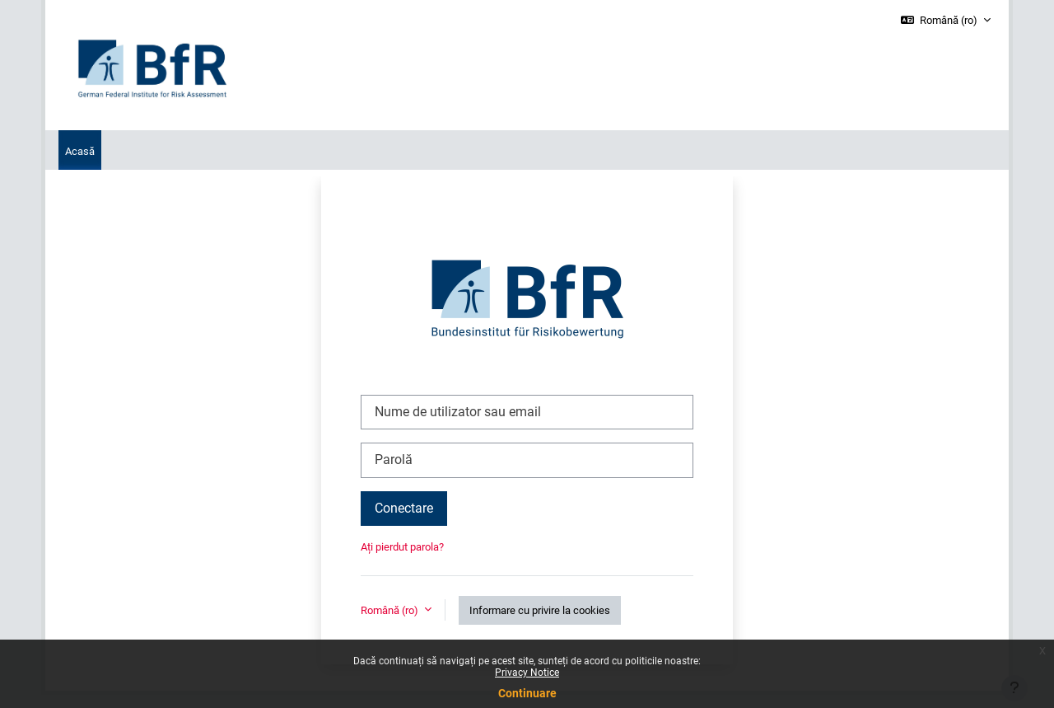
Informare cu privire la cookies (539, 610)
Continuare (527, 693)
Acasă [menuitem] (80, 151)
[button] (945, 21)
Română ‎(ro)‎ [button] (391, 610)
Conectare (404, 508)
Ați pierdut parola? (402, 547)
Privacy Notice (527, 672)
